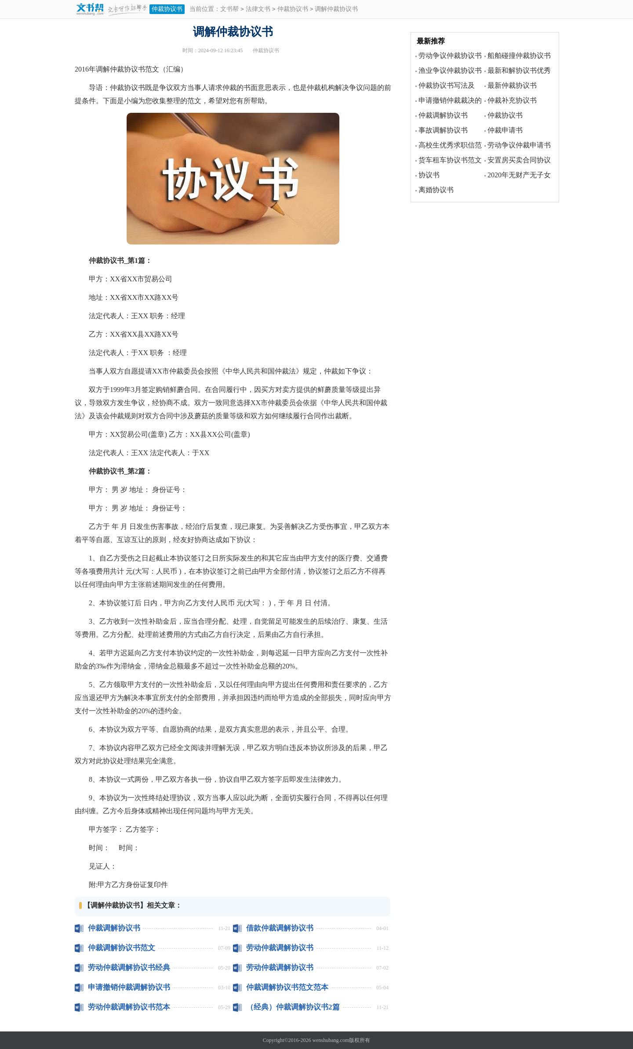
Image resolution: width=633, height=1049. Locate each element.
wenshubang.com (331, 1040)
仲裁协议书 (167, 9)
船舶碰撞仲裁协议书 (519, 55)
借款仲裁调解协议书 (279, 928)
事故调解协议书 (443, 130)
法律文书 (258, 9)
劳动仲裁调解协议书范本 (129, 1007)
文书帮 (229, 9)
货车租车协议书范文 (450, 160)
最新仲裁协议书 (512, 85)
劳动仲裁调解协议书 (279, 948)
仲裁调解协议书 (114, 928)
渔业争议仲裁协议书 (450, 70)
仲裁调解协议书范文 (121, 948)
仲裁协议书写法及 (446, 85)
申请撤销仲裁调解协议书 (129, 987)
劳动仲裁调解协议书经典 (129, 967)
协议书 (429, 175)
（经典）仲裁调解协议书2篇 (293, 1007)
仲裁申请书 (505, 130)
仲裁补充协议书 (512, 100)
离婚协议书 (436, 190)
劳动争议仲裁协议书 (450, 55)
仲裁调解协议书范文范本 (287, 987)
